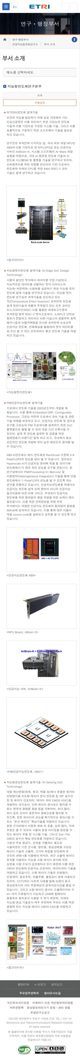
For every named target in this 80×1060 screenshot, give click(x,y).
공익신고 (56, 984)
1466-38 (66, 1018)
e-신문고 (40, 984)
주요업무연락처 (29, 993)
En (15, 6)
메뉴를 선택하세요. (21, 72)
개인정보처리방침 (18, 1003)
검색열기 (74, 6)
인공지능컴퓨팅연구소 (25, 44)
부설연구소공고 (40, 1012)
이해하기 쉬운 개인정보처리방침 (52, 1003)
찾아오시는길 (52, 993)
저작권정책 (17, 1008)
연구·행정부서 (20, 39)
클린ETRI (23, 984)
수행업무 (40, 102)
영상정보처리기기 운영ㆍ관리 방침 (48, 1008)
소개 (39, 95)
